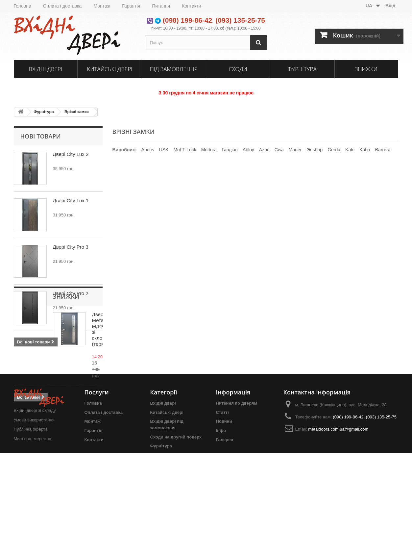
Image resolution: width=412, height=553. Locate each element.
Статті (222, 502)
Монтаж (101, 6)
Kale (349, 149)
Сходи (238, 69)
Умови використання (34, 509)
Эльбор (314, 149)
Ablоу (248, 149)
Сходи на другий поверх (176, 526)
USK (164, 149)
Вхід (390, 5)
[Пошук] (258, 42)
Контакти (191, 6)
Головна (22, 6)
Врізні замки (76, 112)
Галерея (224, 529)
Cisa (279, 149)
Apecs (147, 149)
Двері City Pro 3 (70, 247)
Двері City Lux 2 (71, 154)
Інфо (221, 520)
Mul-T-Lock (184, 149)
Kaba (364, 149)
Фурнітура (301, 69)
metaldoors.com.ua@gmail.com (338, 518)
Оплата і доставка (62, 6)
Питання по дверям (236, 492)
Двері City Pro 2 (70, 293)
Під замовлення (174, 69)
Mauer (295, 149)
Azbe (264, 149)
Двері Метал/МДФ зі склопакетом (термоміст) (76, 390)
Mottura (209, 149)
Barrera (383, 149)
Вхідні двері (45, 69)
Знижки (366, 69)
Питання (161, 6)
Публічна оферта (31, 519)
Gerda (333, 149)
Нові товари (40, 136)
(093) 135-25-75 (240, 20)
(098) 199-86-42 (187, 20)
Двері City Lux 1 (71, 200)
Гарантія (131, 6)
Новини (224, 511)
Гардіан (230, 149)
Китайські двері (110, 69)
